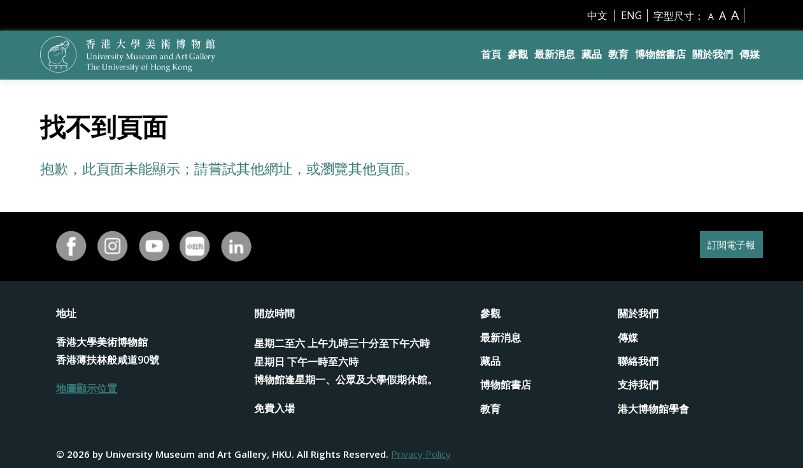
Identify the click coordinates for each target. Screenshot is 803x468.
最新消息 (554, 54)
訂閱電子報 (723, 246)
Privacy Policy (421, 454)
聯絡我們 (638, 361)
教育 (618, 54)
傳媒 (749, 54)
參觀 (518, 54)
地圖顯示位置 (86, 388)
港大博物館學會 (653, 409)
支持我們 (638, 385)
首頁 (491, 54)
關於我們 (712, 54)
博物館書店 (660, 54)
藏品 (591, 54)
